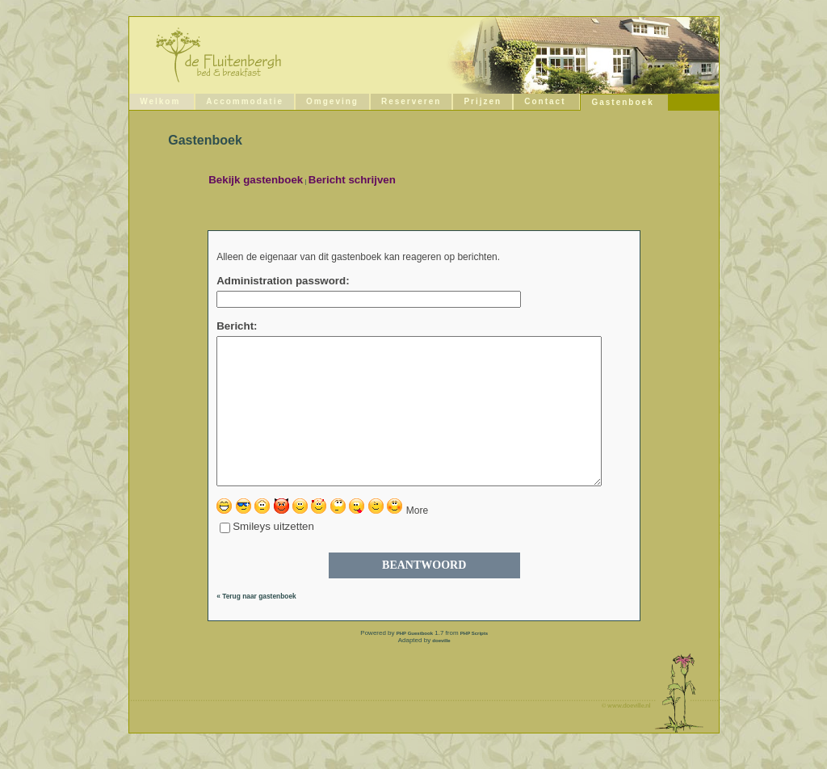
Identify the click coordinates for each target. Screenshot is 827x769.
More (417, 539)
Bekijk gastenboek (255, 180)
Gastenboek (622, 102)
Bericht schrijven (352, 180)
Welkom (160, 101)
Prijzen (483, 101)
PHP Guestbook (415, 662)
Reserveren (411, 101)
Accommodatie (244, 101)
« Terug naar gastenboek (256, 625)
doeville (441, 669)
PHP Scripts (474, 662)
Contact (544, 101)
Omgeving (332, 101)
